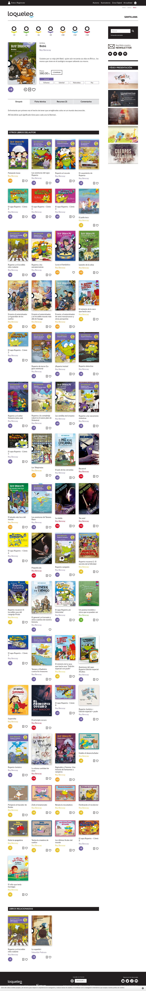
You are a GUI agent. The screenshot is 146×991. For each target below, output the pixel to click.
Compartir (25, 89)
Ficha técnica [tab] (40, 102)
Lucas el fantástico (62, 265)
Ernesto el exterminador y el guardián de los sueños (17, 316)
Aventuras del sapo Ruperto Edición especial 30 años (89, 669)
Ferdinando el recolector (88, 805)
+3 (14, 31)
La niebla (58, 518)
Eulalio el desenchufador (88, 753)
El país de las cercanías (64, 470)
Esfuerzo (46, 83)
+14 (87, 31)
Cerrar (143, 988)
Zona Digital (117, 3)
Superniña (12, 719)
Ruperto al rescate (62, 173)
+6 (38, 31)
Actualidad (128, 3)
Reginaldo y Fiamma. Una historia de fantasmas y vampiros (65, 769)
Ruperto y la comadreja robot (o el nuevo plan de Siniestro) (41, 418)
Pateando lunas (14, 173)
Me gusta (33, 89)
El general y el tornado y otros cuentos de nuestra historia (42, 620)
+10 (62, 31)
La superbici (36, 949)
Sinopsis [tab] (18, 102)
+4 (26, 31)
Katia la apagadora (15, 840)
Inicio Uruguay (135, 2)
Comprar (57, 72)
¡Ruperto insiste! (61, 366)
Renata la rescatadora (63, 805)
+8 (50, 31)
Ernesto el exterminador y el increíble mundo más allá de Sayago (41, 316)
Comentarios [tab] (86, 102)
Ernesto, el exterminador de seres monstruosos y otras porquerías (65, 316)
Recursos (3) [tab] (62, 102)
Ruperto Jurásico (15, 767)
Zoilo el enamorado (39, 805)
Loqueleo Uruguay (20, 14)
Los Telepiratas (37, 468)
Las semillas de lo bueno (64, 416)
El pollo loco (84, 217)
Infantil (46, 79)
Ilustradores (105, 3)
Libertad (61, 83)
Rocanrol (82, 469)
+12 (75, 31)
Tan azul (82, 518)
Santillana (130, 17)
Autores (96, 3)
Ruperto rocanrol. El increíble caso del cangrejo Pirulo (16, 612)
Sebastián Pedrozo (39, 952)
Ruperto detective (86, 366)
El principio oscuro (39, 720)
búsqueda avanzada (117, 35)
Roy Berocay (45, 50)
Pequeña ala (36, 568)
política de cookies (118, 987)
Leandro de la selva (86, 265)
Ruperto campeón (62, 567)
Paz (92, 83)
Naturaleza (77, 83)
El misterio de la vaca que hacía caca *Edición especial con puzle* (64, 666)
